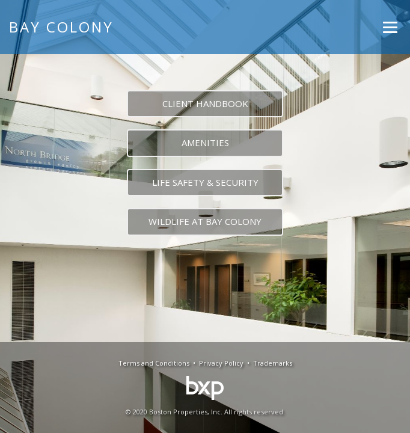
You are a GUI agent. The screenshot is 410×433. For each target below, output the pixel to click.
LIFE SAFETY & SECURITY (205, 182)
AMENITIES (205, 143)
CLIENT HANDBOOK (205, 103)
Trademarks (272, 362)
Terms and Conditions (153, 362)
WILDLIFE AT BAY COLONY (205, 221)
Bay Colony (61, 27)
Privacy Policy (221, 362)
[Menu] (390, 27)
